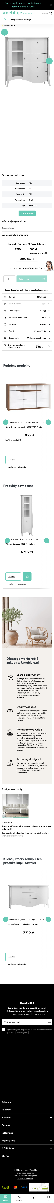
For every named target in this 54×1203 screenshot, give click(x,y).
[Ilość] (8, 279)
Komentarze (8, 228)
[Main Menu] (5, 1196)
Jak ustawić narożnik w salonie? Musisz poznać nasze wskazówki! (26, 827)
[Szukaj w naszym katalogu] (27, 19)
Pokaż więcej (27, 213)
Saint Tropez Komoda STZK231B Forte (23, 427)
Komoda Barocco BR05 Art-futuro (21, 924)
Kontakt (47, 13)
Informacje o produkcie (13, 221)
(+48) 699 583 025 (37, 268)
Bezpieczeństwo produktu (15, 234)
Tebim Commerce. (25, 1178)
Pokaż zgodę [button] (22, 1032)
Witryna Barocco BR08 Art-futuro (20, 544)
